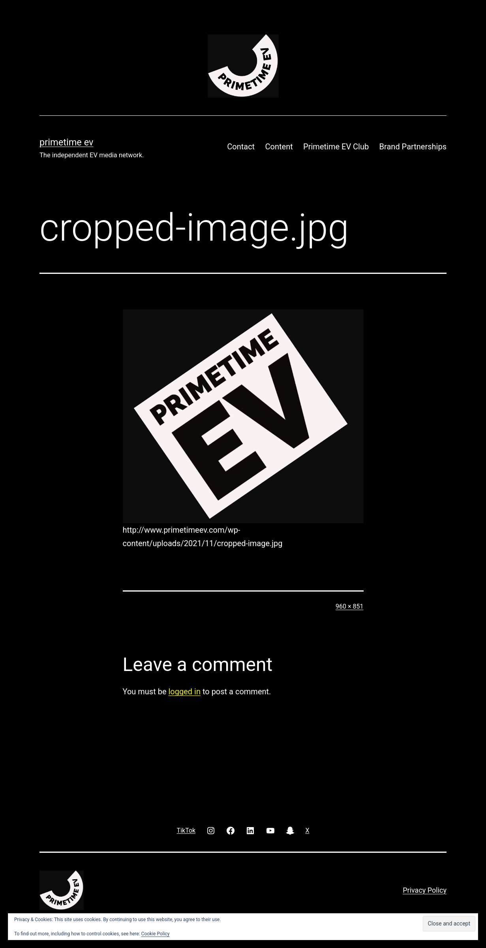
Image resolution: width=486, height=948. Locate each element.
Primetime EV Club (336, 146)
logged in (184, 691)
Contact (241, 146)
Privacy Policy (425, 890)
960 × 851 (349, 606)
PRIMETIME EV (66, 142)
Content (279, 146)
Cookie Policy (155, 934)
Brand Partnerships (413, 146)
